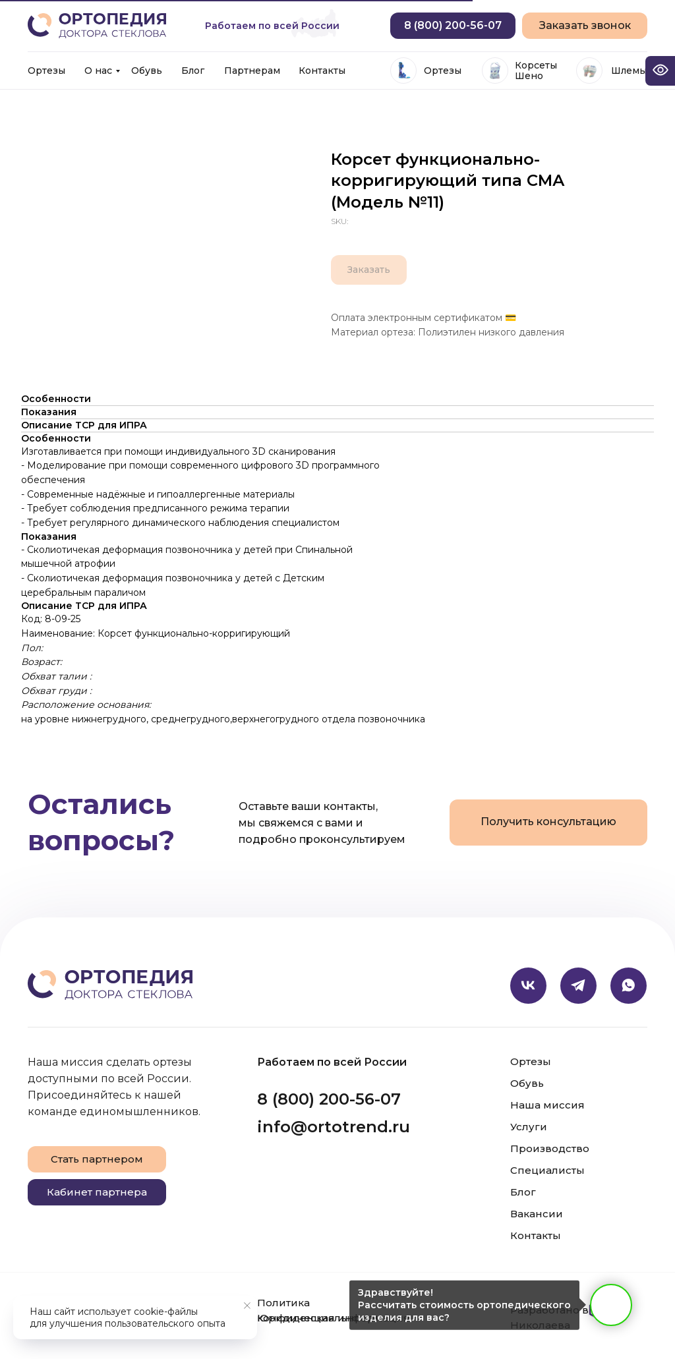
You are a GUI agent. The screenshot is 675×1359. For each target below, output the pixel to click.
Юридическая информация (333, 1318)
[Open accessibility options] (660, 71)
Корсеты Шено (536, 70)
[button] (584, 26)
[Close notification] (247, 1305)
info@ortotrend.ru (333, 1126)
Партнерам (252, 70)
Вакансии (536, 1213)
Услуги (528, 1126)
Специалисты (547, 1170)
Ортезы (46, 70)
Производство (549, 1148)
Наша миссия (547, 1105)
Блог (192, 70)
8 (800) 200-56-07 (329, 1099)
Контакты (322, 70)
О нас (98, 70)
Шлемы (629, 70)
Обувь (146, 70)
